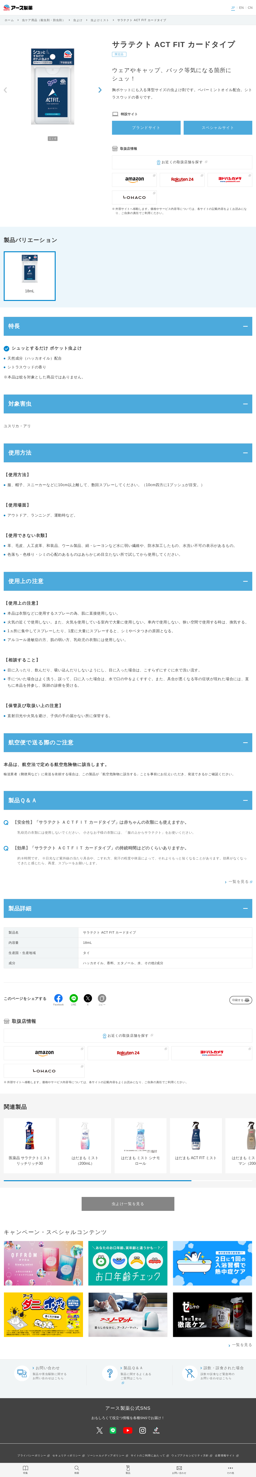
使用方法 (20, 453)
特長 (14, 326)
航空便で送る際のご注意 (41, 743)
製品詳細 (20, 910)
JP (233, 8)
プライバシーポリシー (31, 1457)
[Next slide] (100, 90)
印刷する (237, 1001)
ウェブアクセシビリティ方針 (190, 1457)
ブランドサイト (146, 128)
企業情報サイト (225, 1457)
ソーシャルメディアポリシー (106, 1457)
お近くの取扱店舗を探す (182, 162)
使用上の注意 (26, 582)
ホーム (9, 20)
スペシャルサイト (218, 128)
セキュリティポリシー (66, 1457)
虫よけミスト (100, 20)
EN (241, 8)
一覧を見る (239, 883)
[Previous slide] (5, 90)
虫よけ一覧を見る (128, 1205)
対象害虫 (20, 404)
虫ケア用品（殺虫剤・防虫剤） (44, 20)
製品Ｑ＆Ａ (22, 801)
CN (250, 8)
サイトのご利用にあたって (148, 1457)
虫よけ (78, 20)
